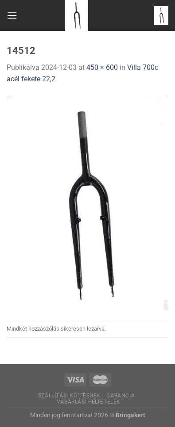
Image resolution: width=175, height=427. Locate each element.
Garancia (120, 396)
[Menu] (12, 15)
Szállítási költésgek (69, 396)
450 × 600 (102, 67)
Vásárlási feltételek (89, 402)
